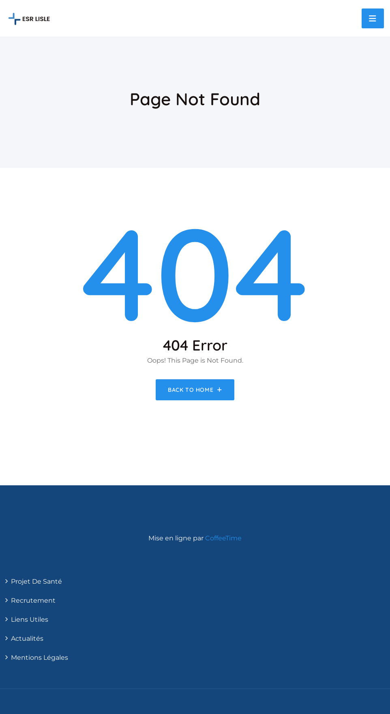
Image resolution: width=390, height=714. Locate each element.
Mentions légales (39, 657)
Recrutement (33, 600)
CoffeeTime (223, 538)
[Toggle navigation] (373, 18)
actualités (27, 638)
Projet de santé (36, 581)
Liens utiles (29, 619)
